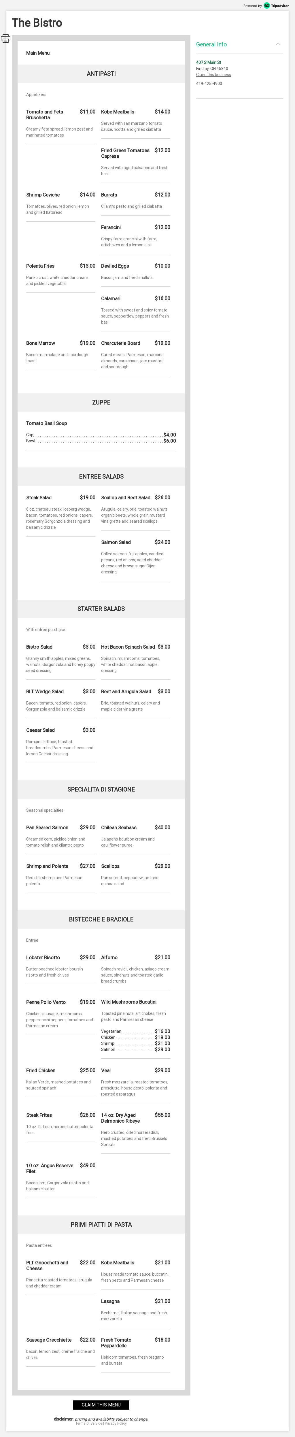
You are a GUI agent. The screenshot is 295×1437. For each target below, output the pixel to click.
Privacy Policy (116, 1423)
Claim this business (213, 74)
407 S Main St (208, 62)
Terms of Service (88, 1423)
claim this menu (101, 1405)
